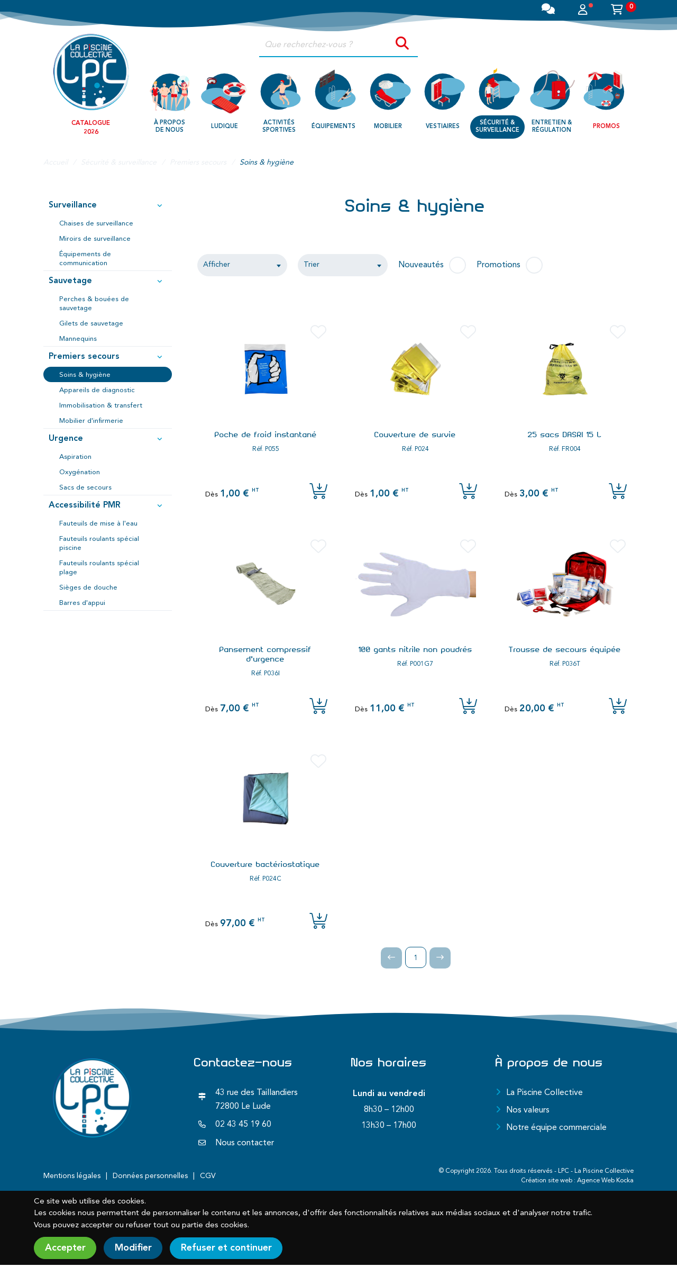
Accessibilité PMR (108, 506)
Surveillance (108, 206)
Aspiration (75, 457)
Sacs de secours (85, 487)
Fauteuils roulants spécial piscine (99, 543)
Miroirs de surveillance (95, 239)
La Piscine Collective (544, 1093)
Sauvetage (108, 281)
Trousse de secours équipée (565, 649)
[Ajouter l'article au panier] (318, 492)
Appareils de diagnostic (97, 390)
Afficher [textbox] (216, 264)
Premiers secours (108, 357)
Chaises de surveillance (96, 223)
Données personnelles (150, 1176)
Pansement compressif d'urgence (265, 654)
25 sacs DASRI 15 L (565, 434)
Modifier (133, 1248)
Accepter (65, 1248)
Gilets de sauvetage (91, 323)
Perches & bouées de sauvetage (94, 304)
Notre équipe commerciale (556, 1128)
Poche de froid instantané (266, 434)
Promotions (498, 265)
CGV (208, 1176)
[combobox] (242, 265)
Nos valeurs (528, 1110)
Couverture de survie (415, 434)
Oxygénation (79, 472)
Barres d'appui (82, 603)
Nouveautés (421, 265)
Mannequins (78, 339)
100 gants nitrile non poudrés (415, 649)
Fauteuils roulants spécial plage (99, 568)
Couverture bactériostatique (265, 864)
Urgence (108, 439)
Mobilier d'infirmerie (91, 421)
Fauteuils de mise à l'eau (98, 523)
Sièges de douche (88, 587)
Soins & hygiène (85, 375)
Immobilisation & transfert (100, 405)
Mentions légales (71, 1176)
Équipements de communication (85, 259)
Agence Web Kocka (605, 1181)
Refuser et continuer (227, 1248)
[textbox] (343, 265)
